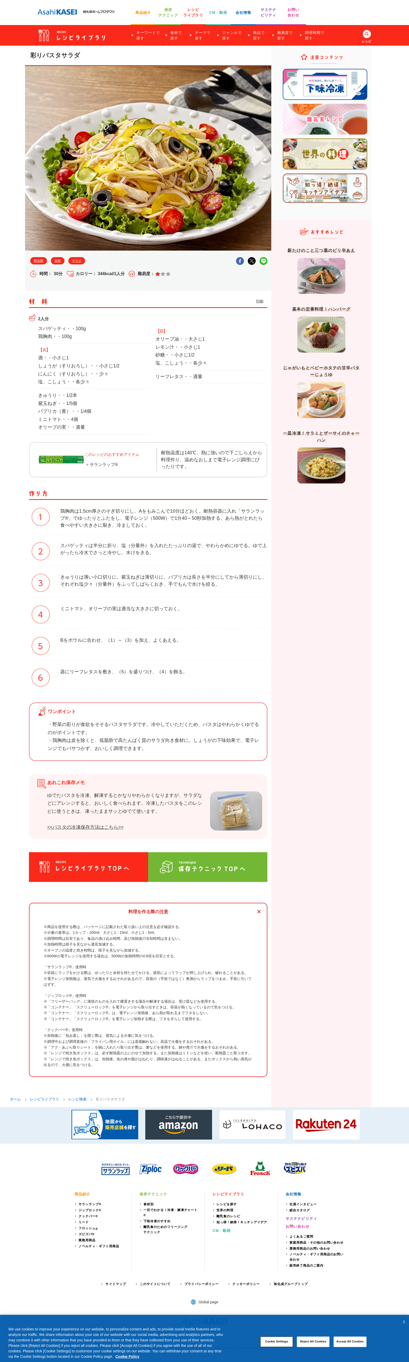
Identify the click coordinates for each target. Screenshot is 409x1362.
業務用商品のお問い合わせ (310, 1248)
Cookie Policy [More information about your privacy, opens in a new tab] (127, 1356)
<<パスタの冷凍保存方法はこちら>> (85, 827)
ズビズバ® (87, 1234)
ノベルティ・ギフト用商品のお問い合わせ (317, 1256)
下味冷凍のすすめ (157, 1221)
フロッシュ (88, 1228)
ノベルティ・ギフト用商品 (99, 1246)
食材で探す (176, 35)
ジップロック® (90, 1210)
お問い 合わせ (293, 12)
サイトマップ (115, 1284)
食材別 (148, 1204)
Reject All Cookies (313, 1341)
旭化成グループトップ (291, 1284)
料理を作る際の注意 (148, 911)
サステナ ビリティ (268, 12)
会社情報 (243, 12)
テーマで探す (202, 35)
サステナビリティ (301, 1218)
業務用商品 (87, 1240)
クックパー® (88, 1216)
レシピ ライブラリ (193, 12)
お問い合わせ (297, 1226)
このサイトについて (155, 1284)
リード (84, 1222)
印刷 (259, 301)
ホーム (15, 1099)
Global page (208, 1302)
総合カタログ (300, 1210)
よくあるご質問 (301, 1236)
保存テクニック (153, 1194)
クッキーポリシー (246, 1284)
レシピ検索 (77, 1099)
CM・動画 (218, 12)
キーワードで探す (148, 35)
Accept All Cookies (350, 1341)
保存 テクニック (168, 12)
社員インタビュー (303, 1204)
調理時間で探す (314, 35)
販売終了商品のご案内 (306, 1265)
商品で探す (259, 35)
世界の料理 (224, 1210)
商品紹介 (143, 12)
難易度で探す (285, 35)
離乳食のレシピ (228, 1216)
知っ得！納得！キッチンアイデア (241, 1222)
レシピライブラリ (44, 1099)
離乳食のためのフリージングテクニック (165, 1229)
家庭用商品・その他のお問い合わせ (317, 1242)
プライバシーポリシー (201, 1284)
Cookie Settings (276, 1341)
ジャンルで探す (232, 35)
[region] (204, 1338)
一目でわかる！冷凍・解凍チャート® (170, 1212)
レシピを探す (226, 1204)
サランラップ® (104, 464)
